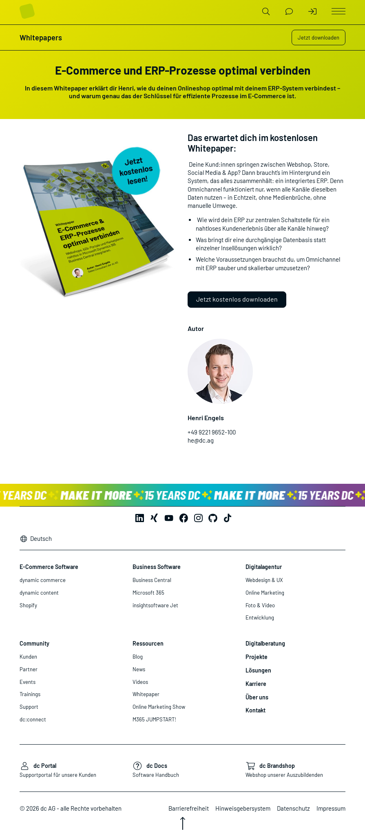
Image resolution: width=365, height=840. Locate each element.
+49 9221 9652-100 (212, 432)
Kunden (28, 656)
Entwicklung (260, 617)
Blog (138, 656)
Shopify (28, 605)
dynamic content (39, 592)
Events (27, 682)
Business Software (157, 566)
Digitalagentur (264, 566)
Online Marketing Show (159, 706)
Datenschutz (293, 808)
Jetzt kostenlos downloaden (237, 299)
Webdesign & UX (264, 580)
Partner (29, 669)
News (139, 669)
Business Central (152, 580)
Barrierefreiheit (188, 808)
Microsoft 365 (148, 592)
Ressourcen (148, 643)
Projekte (257, 656)
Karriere (256, 683)
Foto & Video (260, 605)
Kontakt (255, 710)
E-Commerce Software (49, 566)
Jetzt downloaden (318, 37)
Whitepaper (146, 694)
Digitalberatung (265, 643)
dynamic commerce (43, 580)
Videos (140, 682)
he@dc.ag (201, 440)
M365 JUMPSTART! (154, 719)
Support (29, 706)
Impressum (330, 808)
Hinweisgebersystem (242, 808)
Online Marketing (265, 592)
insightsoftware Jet (155, 605)
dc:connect (33, 719)
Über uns (257, 697)
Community (34, 643)
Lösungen (258, 670)
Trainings (30, 694)
